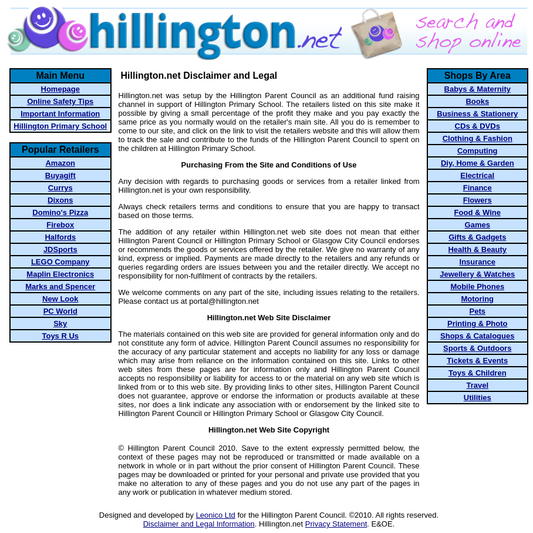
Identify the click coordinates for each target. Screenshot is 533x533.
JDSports (60, 249)
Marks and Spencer (60, 286)
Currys (60, 187)
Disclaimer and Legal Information (199, 523)
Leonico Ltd (215, 515)
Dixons (60, 200)
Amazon (60, 163)
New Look (60, 298)
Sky (60, 323)
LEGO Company (60, 261)
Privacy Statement (336, 523)
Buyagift (60, 175)
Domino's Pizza (60, 212)
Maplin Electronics (60, 274)
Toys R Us (60, 335)
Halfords (60, 237)
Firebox (60, 224)
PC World (60, 311)
